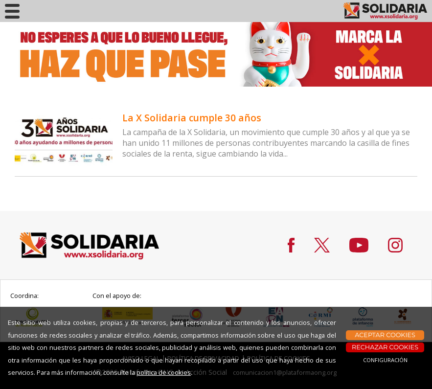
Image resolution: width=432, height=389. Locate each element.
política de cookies (163, 372)
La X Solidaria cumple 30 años (191, 117)
